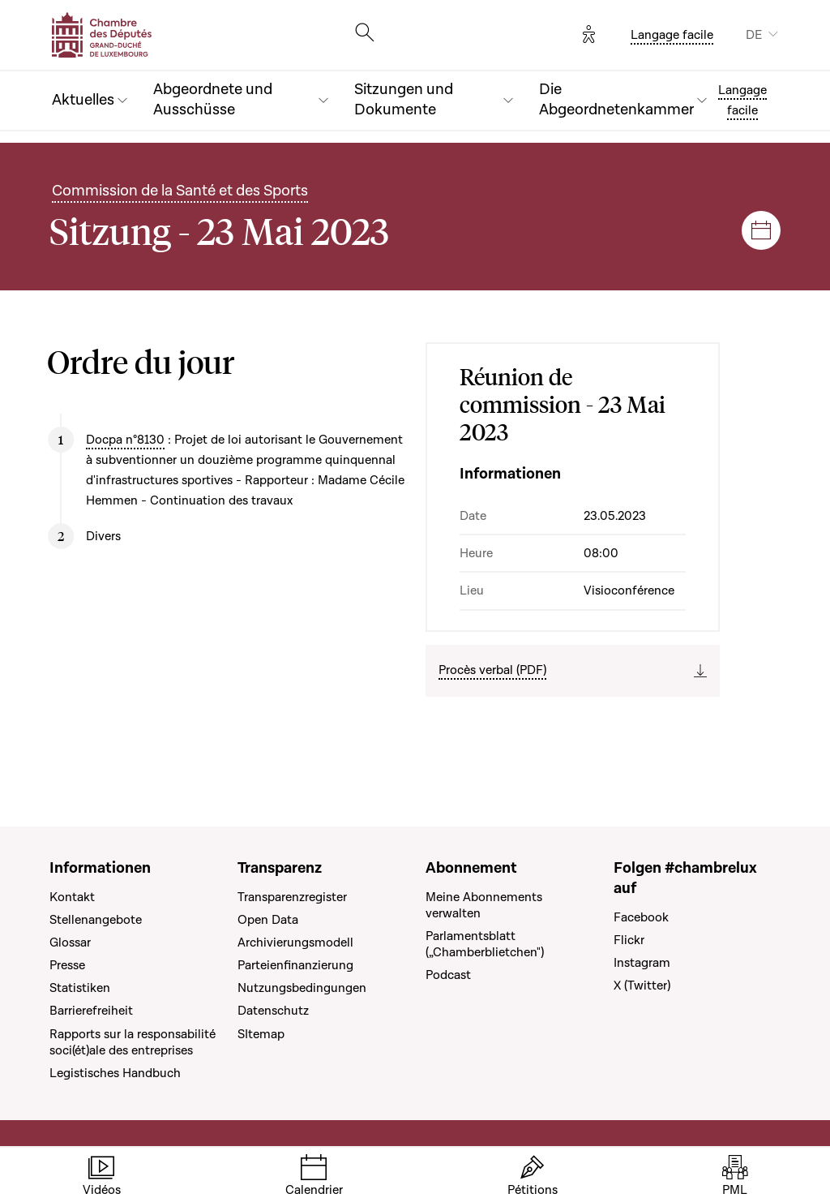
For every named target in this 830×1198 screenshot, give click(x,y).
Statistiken (79, 988)
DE (754, 35)
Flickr (629, 940)
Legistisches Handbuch (115, 1073)
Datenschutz (273, 1011)
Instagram (642, 963)
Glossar (70, 942)
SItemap (261, 1034)
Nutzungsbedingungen (301, 988)
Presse (67, 965)
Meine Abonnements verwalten (484, 905)
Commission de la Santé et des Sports (180, 191)
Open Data (267, 920)
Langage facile (672, 35)
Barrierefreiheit (91, 1011)
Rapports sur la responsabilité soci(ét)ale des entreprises (132, 1042)
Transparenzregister (292, 897)
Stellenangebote (95, 920)
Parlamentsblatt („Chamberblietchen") (485, 944)
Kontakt (72, 897)
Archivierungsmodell (295, 942)
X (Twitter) (642, 985)
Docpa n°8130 (125, 440)
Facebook (641, 917)
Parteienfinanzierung (295, 965)
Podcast (448, 975)
